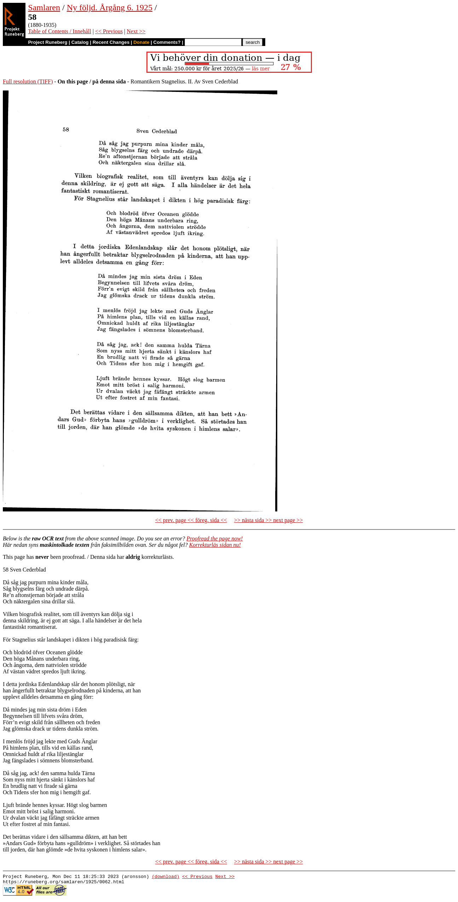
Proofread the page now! (214, 538)
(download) (165, 877)
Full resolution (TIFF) (28, 81)
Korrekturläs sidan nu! (215, 545)
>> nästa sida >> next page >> (268, 520)
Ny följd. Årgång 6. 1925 (109, 7)
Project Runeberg (47, 42)
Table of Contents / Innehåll (59, 31)
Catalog (80, 42)
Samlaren (44, 7)
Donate (141, 42)
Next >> (136, 31)
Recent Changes (111, 42)
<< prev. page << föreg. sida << (191, 520)
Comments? (167, 42)
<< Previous (109, 31)
